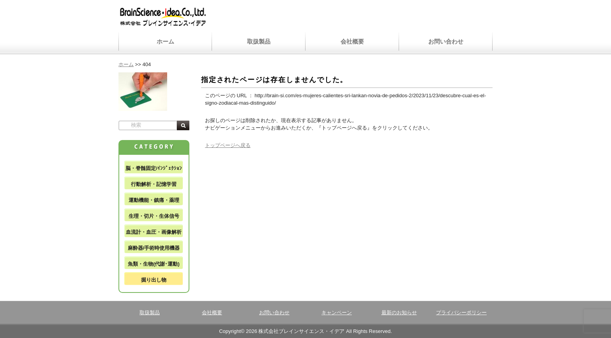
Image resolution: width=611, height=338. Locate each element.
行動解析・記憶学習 (154, 184)
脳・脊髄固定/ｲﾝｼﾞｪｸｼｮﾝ (153, 168)
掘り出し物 (153, 280)
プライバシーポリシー (461, 312)
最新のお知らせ (399, 312)
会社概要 (352, 41)
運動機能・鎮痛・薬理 (154, 200)
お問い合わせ (445, 41)
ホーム (165, 41)
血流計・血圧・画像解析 (154, 232)
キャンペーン (336, 312)
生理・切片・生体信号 (154, 216)
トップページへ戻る (228, 145)
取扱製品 (258, 41)
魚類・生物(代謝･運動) (154, 264)
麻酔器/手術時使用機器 (154, 248)
